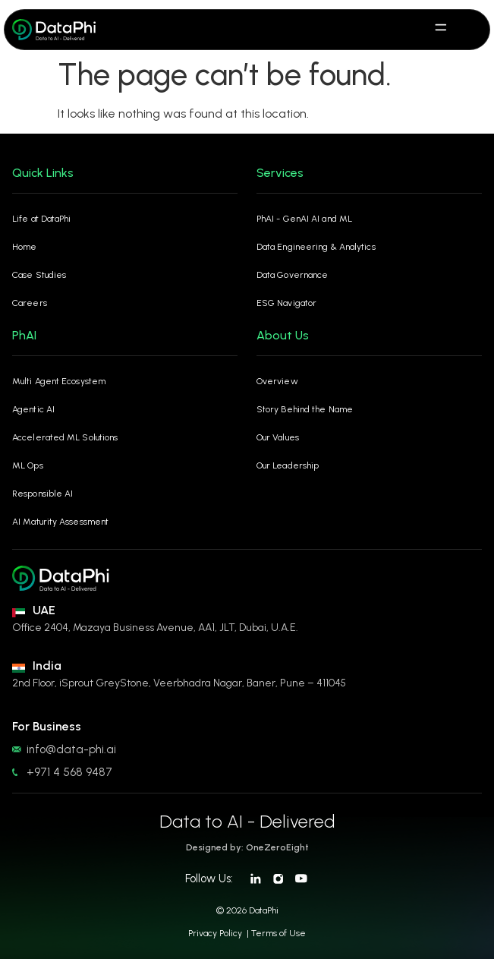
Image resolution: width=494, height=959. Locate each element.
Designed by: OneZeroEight (247, 847)
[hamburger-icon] (441, 29)
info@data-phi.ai (71, 749)
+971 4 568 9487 (69, 772)
